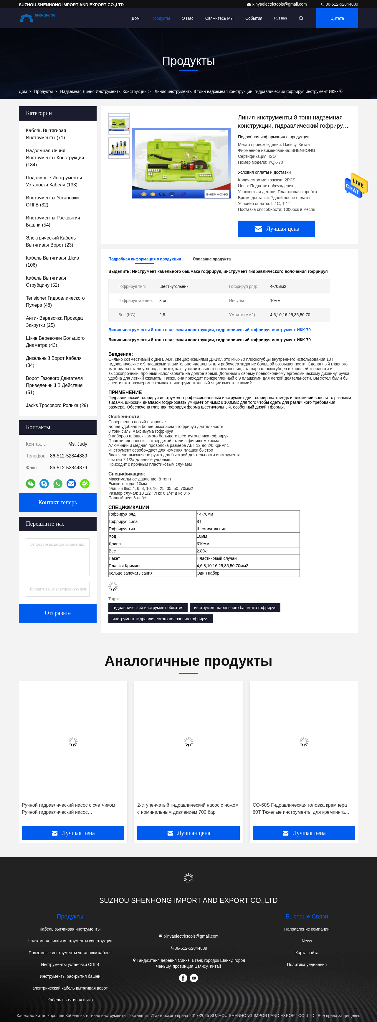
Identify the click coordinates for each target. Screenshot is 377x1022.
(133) (54, 181)
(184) (55, 157)
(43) (55, 342)
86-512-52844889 (339, 4)
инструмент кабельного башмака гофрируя (235, 607)
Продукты (160, 18)
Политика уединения (307, 964)
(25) (54, 322)
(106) (52, 261)
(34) (54, 362)
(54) (53, 221)
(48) (55, 302)
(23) (51, 241)
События (253, 18)
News (307, 941)
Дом (136, 18)
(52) (46, 281)
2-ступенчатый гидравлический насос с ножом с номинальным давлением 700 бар (188, 809)
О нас (188, 18)
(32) (52, 201)
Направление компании (307, 929)
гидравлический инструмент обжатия (148, 607)
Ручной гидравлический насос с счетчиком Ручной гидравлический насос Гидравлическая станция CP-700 (68, 809)
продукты (43, 91)
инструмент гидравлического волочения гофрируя (161, 618)
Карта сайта (306, 952)
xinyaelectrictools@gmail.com (277, 4)
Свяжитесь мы (219, 18)
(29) (57, 405)
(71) (46, 134)
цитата (337, 18)
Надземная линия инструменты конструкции (103, 91)
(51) (54, 385)
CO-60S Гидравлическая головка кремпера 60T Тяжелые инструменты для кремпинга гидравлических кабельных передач (300, 809)
